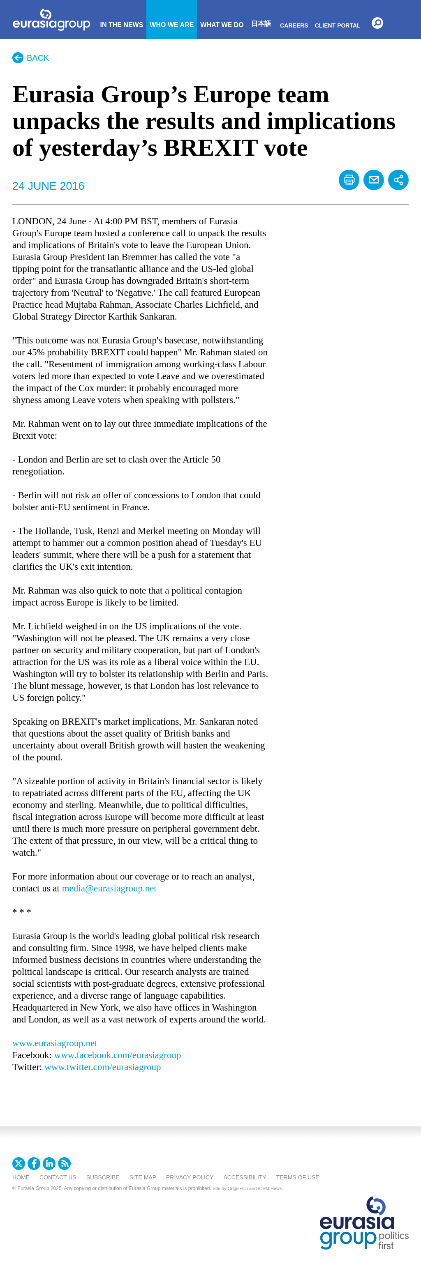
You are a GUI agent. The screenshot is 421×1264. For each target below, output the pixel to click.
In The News (121, 24)
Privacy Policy (189, 1177)
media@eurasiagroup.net (109, 888)
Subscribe (103, 1177)
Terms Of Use (297, 1177)
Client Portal (338, 25)
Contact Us (57, 1177)
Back (38, 57)
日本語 (261, 23)
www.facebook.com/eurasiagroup (117, 1055)
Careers (294, 25)
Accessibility (244, 1177)
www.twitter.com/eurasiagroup (102, 1067)
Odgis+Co (238, 1188)
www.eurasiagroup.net (54, 1043)
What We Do (221, 24)
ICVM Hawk (270, 1188)
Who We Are (172, 24)
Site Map (143, 1177)
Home (21, 1177)
